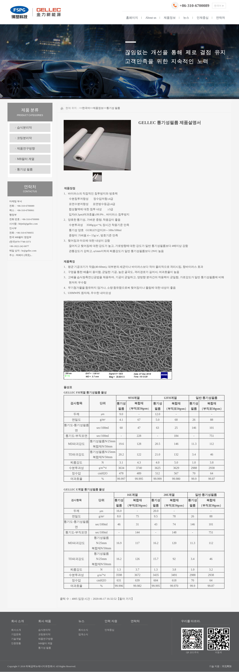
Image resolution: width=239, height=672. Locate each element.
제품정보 (170, 17)
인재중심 (203, 17)
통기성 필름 (25, 169)
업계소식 (83, 634)
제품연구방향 (26, 148)
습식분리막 (24, 127)
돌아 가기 (125, 598)
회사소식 (83, 629)
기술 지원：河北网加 (220, 666)
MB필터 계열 (25, 158)
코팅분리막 (24, 138)
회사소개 (16, 629)
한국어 (86, 108)
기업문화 (16, 634)
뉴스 (186, 17)
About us (150, 17)
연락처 (220, 17)
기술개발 (16, 638)
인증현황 (16, 643)
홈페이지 (132, 17)
